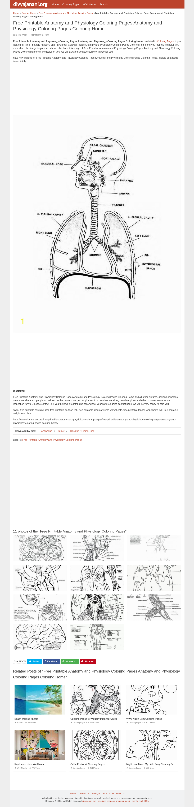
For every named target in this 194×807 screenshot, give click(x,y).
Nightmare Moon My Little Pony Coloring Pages (151, 764)
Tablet (61, 431)
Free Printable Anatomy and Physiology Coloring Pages (52, 439)
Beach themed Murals (26, 718)
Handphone (46, 431)
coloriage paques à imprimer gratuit (114, 801)
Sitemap (73, 793)
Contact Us (84, 793)
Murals (104, 4)
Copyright (95, 793)
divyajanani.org (30, 4)
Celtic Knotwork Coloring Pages (87, 764)
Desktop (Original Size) (82, 431)
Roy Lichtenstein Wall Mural (29, 764)
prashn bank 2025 (140, 801)
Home (55, 4)
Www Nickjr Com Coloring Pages (144, 718)
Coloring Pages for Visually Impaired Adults (93, 718)
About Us (120, 793)
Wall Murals (90, 4)
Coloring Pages (70, 4)
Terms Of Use (108, 793)
